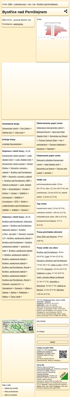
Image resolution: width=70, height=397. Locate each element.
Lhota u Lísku (56, 265)
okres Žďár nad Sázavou (47, 237)
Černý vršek (15, 297)
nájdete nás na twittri (11, 388)
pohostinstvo (42, 145)
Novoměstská (14, 189)
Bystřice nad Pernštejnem (47, 4)
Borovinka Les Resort (58, 136)
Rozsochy (49, 269)
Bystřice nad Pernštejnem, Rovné (15, 267)
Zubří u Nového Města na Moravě (50, 277)
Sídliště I (5, 210)
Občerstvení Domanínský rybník (50, 128)
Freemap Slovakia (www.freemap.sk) (43, 375)
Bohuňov (60, 290)
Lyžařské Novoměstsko (11, 144)
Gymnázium (7, 197)
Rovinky (24, 210)
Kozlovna (40, 149)
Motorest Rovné (43, 132)
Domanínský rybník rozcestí (13, 156)
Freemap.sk (38, 117)
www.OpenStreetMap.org (45, 369)
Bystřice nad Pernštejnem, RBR (17, 181)
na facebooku (52, 350)
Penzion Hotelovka (57, 145)
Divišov (5, 193)
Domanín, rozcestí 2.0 (11, 284)
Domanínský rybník (10, 128)
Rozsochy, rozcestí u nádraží (20, 177)
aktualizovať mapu (49, 300)
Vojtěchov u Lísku (44, 273)
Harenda (50, 149)
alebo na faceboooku (11, 391)
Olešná (5, 292)
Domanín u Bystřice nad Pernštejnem (52, 261)
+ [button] (5, 66)
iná (29, 4)
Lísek (47, 256)
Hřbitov (27, 288)
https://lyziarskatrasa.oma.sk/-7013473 (57, 117)
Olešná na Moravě (9, 185)
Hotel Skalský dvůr (51, 164)
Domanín (18, 288)
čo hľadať (41, 332)
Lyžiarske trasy (20, 4)
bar (61, 140)
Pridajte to (57, 386)
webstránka (18, 24)
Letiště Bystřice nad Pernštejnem (15, 206)
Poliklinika (23, 292)
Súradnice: (40, 303)
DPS (16, 202)
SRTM (39, 386)
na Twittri (48, 353)
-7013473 (47, 301)
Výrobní (25, 189)
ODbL (47, 370)
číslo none (19, 133)
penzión (48, 173)
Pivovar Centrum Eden (48, 140)
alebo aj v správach (11, 395)
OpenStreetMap (26, 117)
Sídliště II (23, 193)
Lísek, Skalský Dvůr (23, 160)
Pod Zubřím (25, 128)
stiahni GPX (41, 305)
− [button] (5, 70)
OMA (10, 4)
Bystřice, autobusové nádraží (19, 238)
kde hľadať (41, 321)
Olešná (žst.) (7, 133)
